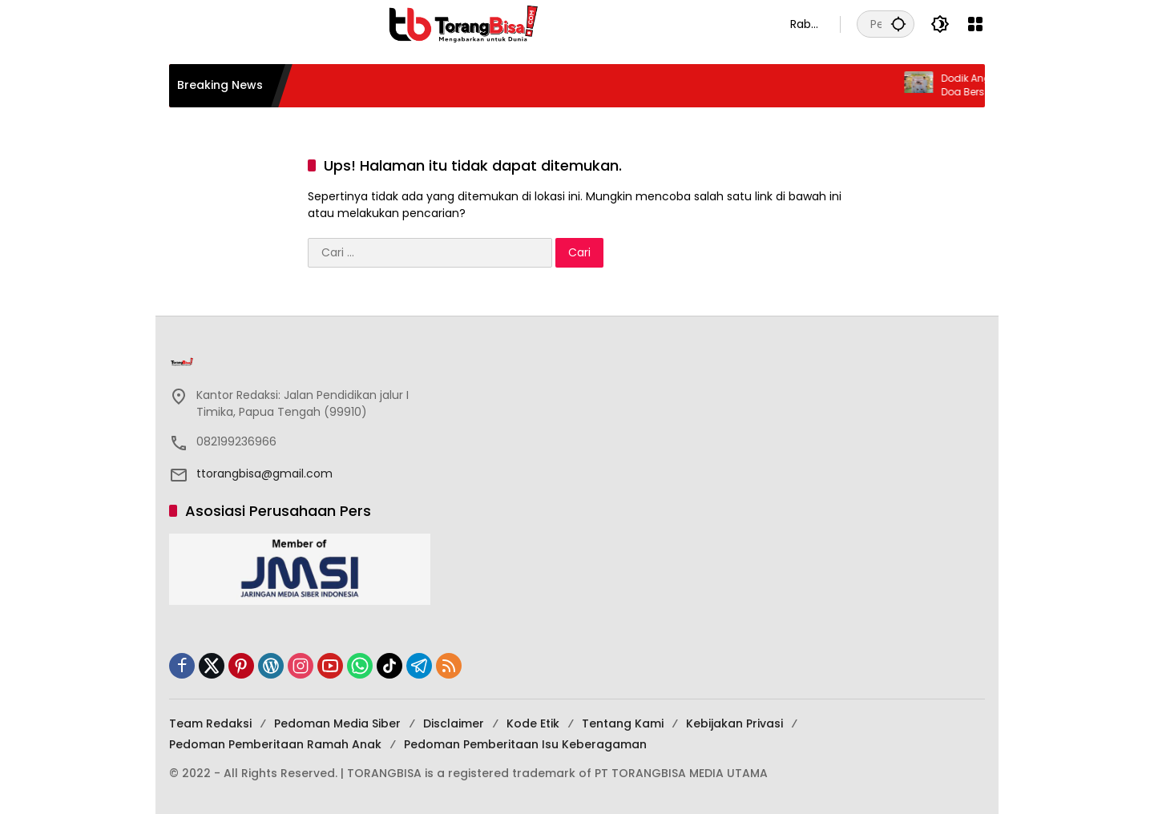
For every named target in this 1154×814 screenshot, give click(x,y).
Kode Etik (532, 723)
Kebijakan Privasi (734, 723)
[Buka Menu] (975, 24)
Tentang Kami (623, 723)
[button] (898, 23)
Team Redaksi (210, 723)
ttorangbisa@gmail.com (264, 473)
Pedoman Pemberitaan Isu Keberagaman (525, 744)
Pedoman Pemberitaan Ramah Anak (275, 744)
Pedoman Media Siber (337, 723)
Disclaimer (453, 723)
